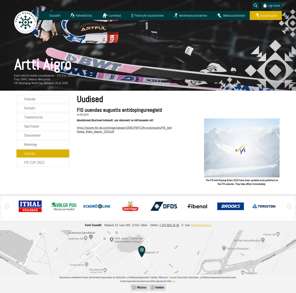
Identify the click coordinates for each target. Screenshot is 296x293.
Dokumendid (32, 135)
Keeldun (159, 287)
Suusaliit (54, 15)
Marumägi (30, 144)
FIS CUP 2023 (34, 162)
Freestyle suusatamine (149, 15)
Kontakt (29, 108)
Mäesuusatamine (234, 15)
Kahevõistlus (84, 15)
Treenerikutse (33, 117)
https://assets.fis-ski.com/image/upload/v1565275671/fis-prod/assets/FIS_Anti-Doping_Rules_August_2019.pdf (124, 130)
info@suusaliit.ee (201, 225)
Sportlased (31, 126)
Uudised (29, 153)
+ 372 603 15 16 (169, 225)
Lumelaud (115, 15)
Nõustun (141, 287)
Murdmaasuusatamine (193, 15)
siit (173, 281)
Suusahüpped (268, 15)
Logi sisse (274, 5)
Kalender (30, 99)
